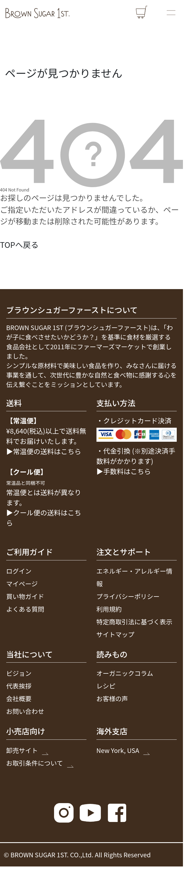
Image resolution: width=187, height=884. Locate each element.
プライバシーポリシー (128, 596)
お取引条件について (39, 763)
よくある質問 (25, 609)
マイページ (22, 583)
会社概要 (19, 698)
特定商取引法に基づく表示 (134, 621)
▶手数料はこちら (123, 471)
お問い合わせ (25, 711)
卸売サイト (26, 750)
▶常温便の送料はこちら (43, 451)
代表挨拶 (19, 686)
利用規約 (109, 609)
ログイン (19, 570)
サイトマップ (115, 634)
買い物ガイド (25, 596)
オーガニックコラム (124, 673)
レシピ (105, 686)
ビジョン (19, 673)
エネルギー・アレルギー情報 (134, 577)
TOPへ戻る (19, 244)
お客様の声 (112, 698)
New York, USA (122, 750)
